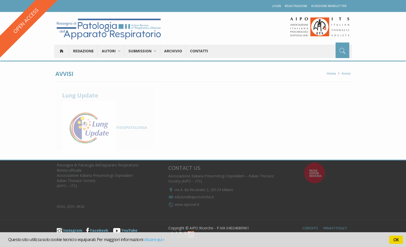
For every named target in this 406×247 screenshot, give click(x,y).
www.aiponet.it (183, 202)
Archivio (173, 50)
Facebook (97, 230)
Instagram (69, 230)
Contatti (199, 50)
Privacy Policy (335, 228)
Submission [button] (142, 50)
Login (276, 6)
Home (331, 73)
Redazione (83, 50)
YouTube (125, 230)
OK (396, 240)
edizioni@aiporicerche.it (191, 195)
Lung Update (80, 93)
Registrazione (296, 6)
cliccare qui (153, 239)
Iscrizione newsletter (328, 6)
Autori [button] (111, 50)
